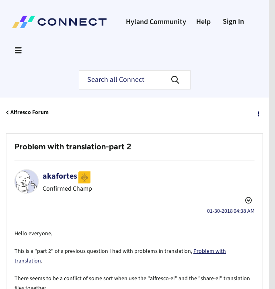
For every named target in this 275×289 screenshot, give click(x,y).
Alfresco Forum (29, 112)
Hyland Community (156, 22)
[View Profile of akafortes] (60, 176)
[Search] (135, 80)
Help (203, 22)
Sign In (233, 21)
